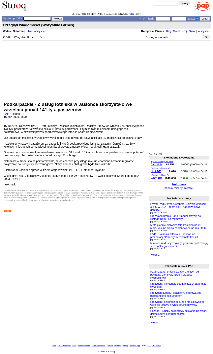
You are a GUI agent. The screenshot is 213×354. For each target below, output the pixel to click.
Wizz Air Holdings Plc (160, 175)
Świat (192, 31)
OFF (160, 154)
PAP (6, 113)
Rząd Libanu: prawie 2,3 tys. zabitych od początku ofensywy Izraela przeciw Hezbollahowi (174, 274)
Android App (134, 346)
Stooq (125, 346)
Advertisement (84, 346)
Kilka (29, 31)
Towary (188, 187)
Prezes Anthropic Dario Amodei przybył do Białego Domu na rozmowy (175, 217)
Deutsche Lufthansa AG (161, 168)
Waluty (178, 187)
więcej (154, 254)
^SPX (131, 14)
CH (153, 346)
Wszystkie (40, 31)
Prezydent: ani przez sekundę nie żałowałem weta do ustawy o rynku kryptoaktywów (177, 303)
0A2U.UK (156, 164)
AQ (151, 153)
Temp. (158, 346)
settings (117, 346)
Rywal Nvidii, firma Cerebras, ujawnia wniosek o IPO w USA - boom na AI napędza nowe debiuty (178, 206)
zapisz (191, 18)
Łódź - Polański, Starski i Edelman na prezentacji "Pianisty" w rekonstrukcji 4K (174, 236)
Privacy (110, 346)
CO (149, 346)
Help (54, 346)
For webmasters (64, 346)
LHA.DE (156, 171)
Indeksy (168, 187)
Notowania (179, 184)
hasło (151, 18)
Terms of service (98, 346)
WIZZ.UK (156, 178)
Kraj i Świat (173, 31)
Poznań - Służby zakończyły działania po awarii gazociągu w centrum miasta (178, 312)
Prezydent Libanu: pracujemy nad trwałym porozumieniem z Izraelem (175, 294)
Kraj (184, 31)
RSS (74, 346)
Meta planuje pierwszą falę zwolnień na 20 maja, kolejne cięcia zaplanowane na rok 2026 (178, 226)
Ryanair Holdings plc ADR (162, 161)
